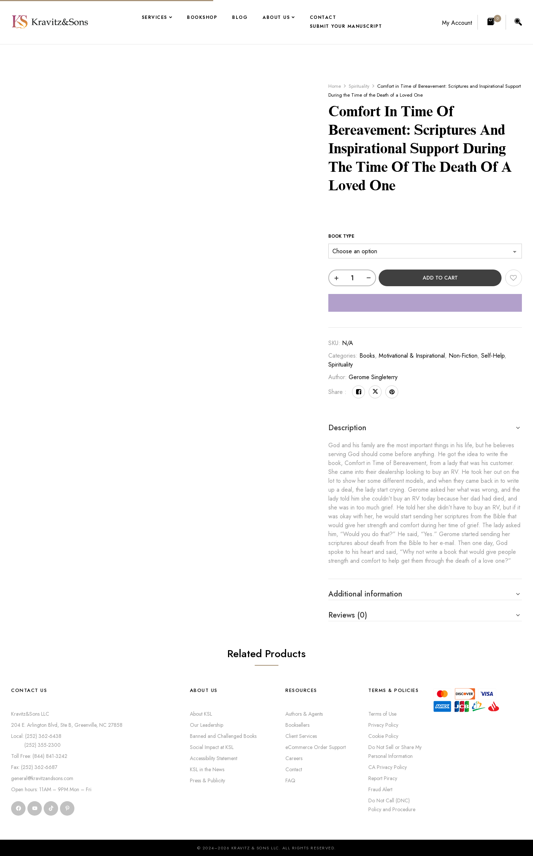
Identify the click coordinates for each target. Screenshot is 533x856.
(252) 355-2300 (36, 745)
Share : (337, 392)
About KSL (201, 714)
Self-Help (492, 355)
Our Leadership (206, 725)
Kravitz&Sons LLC (30, 714)
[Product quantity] (352, 277)
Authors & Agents (304, 714)
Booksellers (297, 725)
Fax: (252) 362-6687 (34, 767)
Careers (293, 758)
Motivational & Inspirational (412, 355)
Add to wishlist (513, 278)
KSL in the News (207, 769)
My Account (457, 23)
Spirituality (359, 86)
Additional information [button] (365, 594)
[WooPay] (425, 303)
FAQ (290, 780)
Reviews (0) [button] (347, 615)
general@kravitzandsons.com (42, 778)
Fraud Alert (380, 789)
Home (334, 86)
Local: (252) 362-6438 (36, 736)
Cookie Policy (383, 736)
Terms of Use (382, 714)
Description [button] (347, 427)
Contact (293, 769)
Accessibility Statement (213, 758)
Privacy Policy (383, 725)
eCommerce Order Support (315, 747)
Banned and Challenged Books (223, 736)
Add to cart (440, 277)
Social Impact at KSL (212, 747)
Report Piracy (382, 778)
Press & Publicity (207, 780)
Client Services (301, 736)
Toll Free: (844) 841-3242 (39, 756)
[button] (491, 22)
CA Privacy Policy (387, 767)
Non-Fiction (463, 355)
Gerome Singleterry (373, 377)
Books (367, 355)
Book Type (341, 236)
